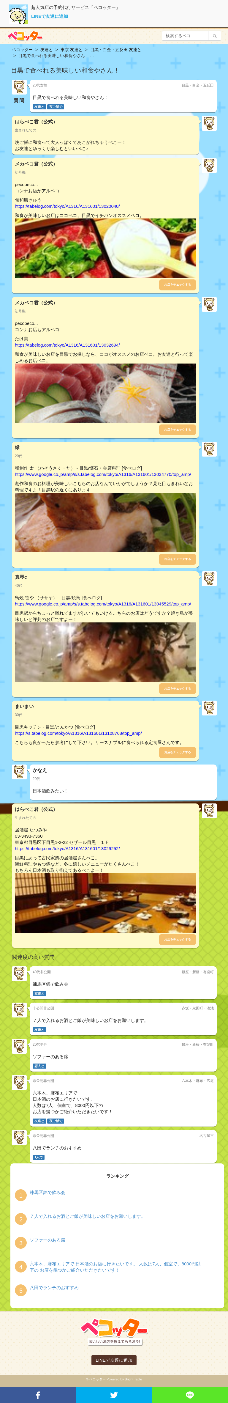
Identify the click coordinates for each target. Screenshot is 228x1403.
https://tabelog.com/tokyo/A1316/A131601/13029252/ (67, 848)
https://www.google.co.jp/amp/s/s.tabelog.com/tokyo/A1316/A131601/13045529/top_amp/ (103, 603)
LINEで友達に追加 (49, 16)
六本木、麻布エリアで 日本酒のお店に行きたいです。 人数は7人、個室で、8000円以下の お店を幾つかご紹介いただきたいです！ (115, 1267)
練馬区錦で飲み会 (47, 1192)
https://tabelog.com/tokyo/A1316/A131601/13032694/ (67, 344)
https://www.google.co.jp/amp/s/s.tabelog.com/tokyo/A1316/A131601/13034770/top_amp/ (103, 474)
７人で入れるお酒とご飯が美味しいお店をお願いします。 (87, 1216)
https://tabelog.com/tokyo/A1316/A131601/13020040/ (67, 206)
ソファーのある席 (47, 1239)
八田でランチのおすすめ (54, 1287)
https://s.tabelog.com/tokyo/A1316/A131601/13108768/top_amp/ (78, 733)
